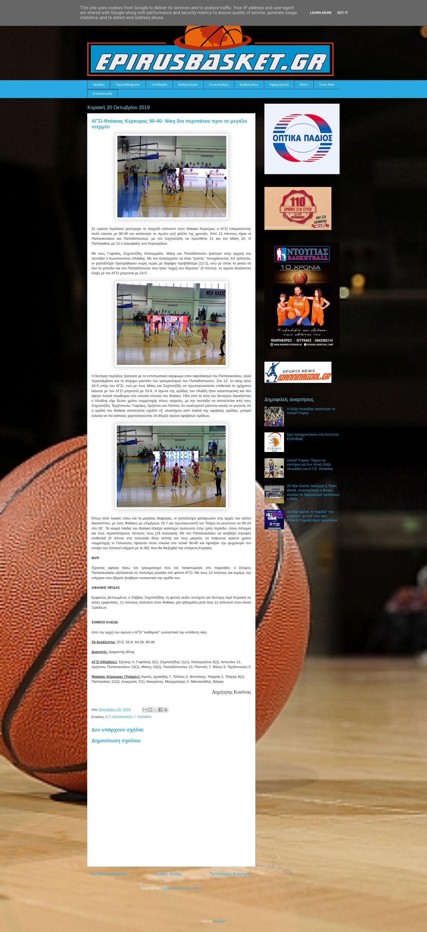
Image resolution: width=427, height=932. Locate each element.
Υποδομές (159, 84)
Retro (304, 84)
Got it (342, 13)
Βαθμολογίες (188, 84)
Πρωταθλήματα (127, 84)
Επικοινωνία (102, 93)
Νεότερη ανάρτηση (109, 874)
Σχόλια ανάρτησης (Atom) (182, 888)
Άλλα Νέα (326, 84)
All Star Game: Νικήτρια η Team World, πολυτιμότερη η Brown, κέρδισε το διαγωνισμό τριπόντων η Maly (313, 492)
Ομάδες (99, 84)
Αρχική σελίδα (168, 874)
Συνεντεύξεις (219, 84)
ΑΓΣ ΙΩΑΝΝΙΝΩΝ (118, 717)
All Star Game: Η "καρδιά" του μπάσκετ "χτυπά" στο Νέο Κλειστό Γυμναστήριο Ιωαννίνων (312, 516)
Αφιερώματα (279, 84)
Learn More (321, 13)
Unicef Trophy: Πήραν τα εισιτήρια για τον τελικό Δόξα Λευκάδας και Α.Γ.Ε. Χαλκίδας (310, 464)
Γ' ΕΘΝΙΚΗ (142, 717)
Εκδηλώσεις (249, 84)
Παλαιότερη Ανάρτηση (230, 874)
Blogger (219, 921)
